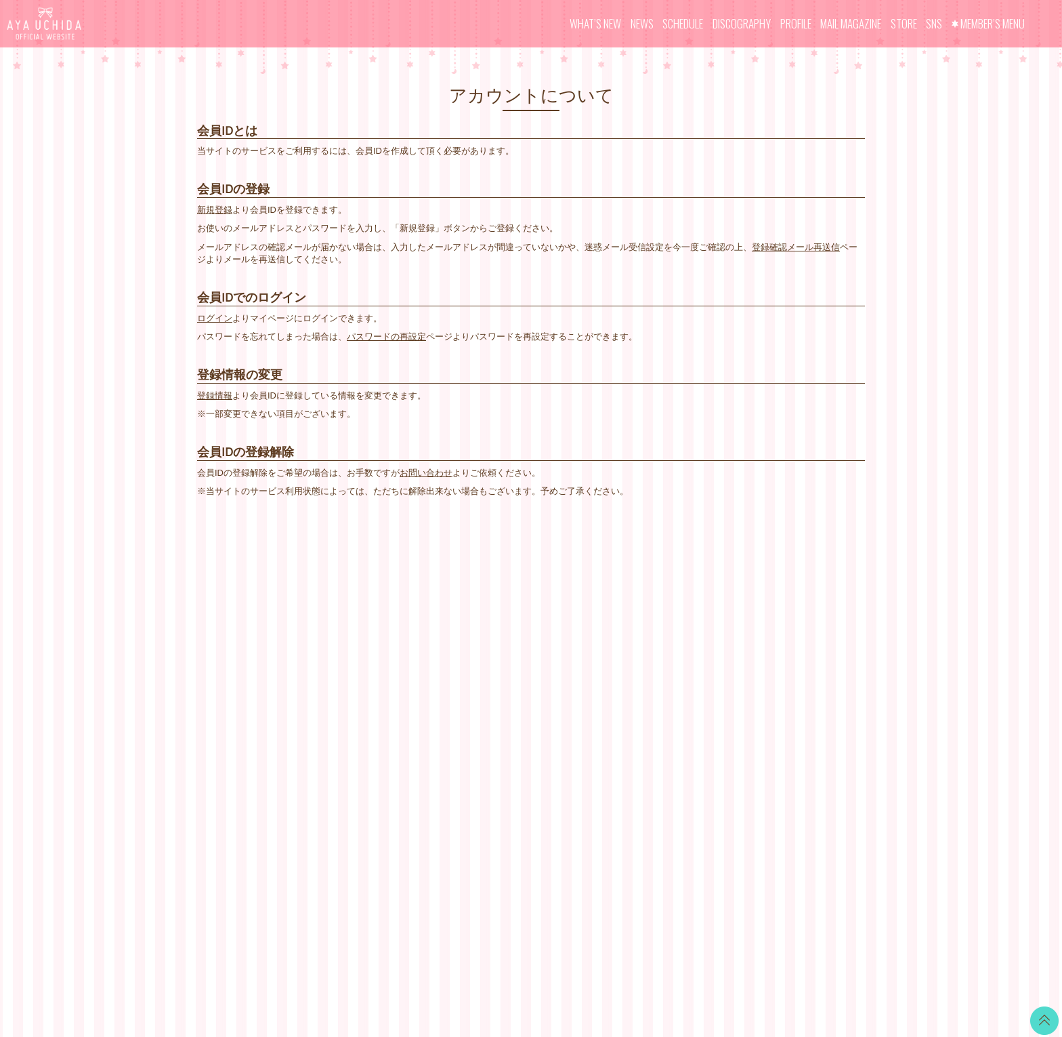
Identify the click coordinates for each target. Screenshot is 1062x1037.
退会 (601, 769)
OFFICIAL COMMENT (523, 650)
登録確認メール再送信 (796, 247)
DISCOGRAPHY (742, 23)
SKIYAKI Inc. (629, 963)
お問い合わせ (426, 473)
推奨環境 (609, 735)
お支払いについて (627, 633)
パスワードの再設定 (386, 336)
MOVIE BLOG (507, 667)
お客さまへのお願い (631, 718)
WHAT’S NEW (595, 23)
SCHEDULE (682, 23)
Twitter (774, 607)
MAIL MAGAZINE (850, 23)
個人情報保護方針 (627, 701)
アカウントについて (631, 650)
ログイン (214, 318)
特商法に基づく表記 (631, 684)
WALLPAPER (506, 616)
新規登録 (214, 210)
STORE (904, 23)
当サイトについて (627, 616)
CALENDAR (504, 633)
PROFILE (795, 23)
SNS (934, 23)
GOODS (496, 718)
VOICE (493, 684)
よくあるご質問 (623, 752)
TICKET (495, 701)
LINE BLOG (784, 624)
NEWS (642, 23)
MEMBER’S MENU (992, 23)
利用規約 (609, 667)
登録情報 (214, 395)
